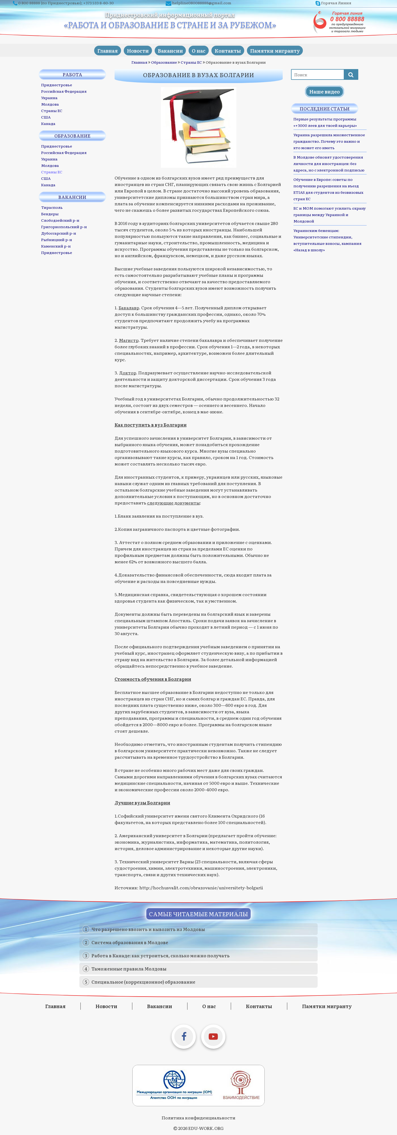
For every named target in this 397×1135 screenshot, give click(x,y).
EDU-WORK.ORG (206, 1128)
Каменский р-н (56, 245)
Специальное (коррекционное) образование (143, 981)
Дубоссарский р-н (58, 232)
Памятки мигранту (282, 50)
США (46, 116)
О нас (200, 50)
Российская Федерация (64, 91)
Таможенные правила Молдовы (128, 968)
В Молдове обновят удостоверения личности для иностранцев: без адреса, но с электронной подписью (328, 163)
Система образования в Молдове (129, 942)
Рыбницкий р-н (56, 239)
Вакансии (168, 50)
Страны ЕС (191, 62)
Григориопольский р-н (64, 226)
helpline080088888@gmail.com (201, 2)
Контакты (232, 50)
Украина (49, 97)
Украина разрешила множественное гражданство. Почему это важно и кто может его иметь (329, 141)
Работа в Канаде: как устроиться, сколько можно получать (160, 955)
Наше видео (324, 91)
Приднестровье (56, 84)
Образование (164, 62)
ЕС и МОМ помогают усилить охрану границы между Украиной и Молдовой (329, 214)
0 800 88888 (29, 2)
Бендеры (50, 213)
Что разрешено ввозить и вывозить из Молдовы (148, 929)
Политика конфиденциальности (198, 1117)
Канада (48, 123)
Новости (133, 50)
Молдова (50, 103)
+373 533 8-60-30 (98, 2)
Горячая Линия (336, 2)
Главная (100, 50)
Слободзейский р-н (60, 220)
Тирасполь (52, 207)
